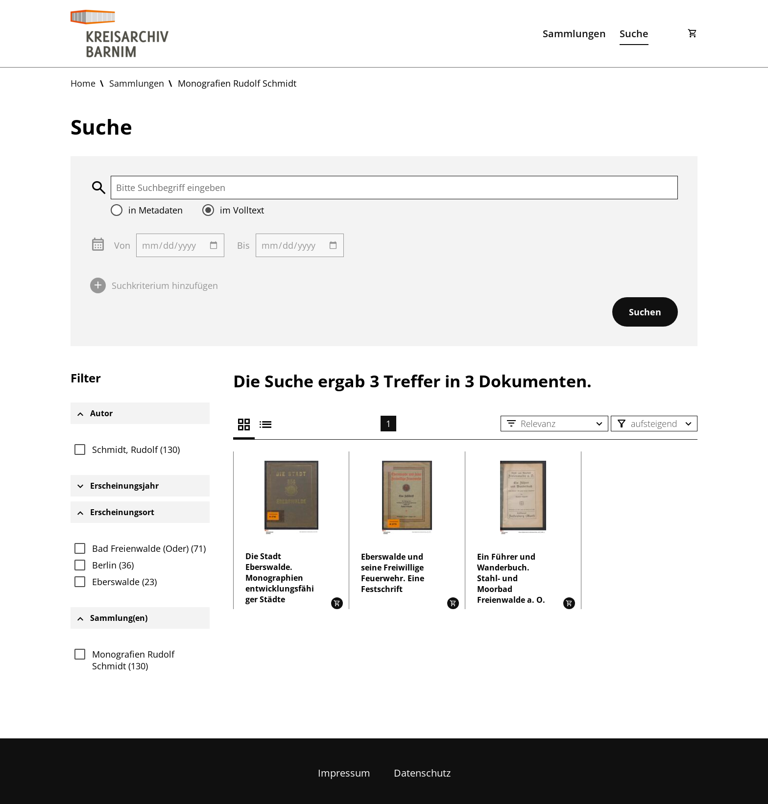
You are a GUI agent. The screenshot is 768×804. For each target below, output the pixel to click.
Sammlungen (574, 33)
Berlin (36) (113, 565)
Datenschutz (422, 773)
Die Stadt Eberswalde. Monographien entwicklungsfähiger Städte (279, 578)
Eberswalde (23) (124, 582)
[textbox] (394, 187)
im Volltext (242, 210)
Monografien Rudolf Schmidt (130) (133, 660)
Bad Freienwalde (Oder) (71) (149, 548)
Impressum (344, 773)
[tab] (140, 413)
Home (83, 83)
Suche (634, 33)
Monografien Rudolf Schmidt (237, 83)
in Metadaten (155, 210)
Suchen (645, 312)
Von (122, 245)
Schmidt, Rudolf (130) (136, 449)
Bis (243, 245)
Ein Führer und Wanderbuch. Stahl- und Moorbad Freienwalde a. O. (511, 578)
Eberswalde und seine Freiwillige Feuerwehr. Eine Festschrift (392, 572)
